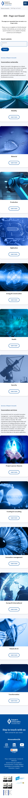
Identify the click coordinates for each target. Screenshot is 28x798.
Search (5, 49)
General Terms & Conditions (13, 763)
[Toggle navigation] (25, 3)
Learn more (14, 117)
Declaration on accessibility (12, 766)
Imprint (17, 768)
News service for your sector (14, 732)
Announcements (8, 764)
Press (6, 759)
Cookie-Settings (18, 764)
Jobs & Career (13, 759)
